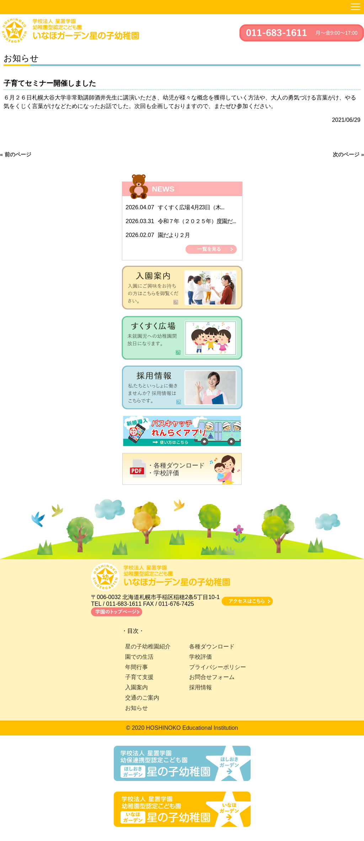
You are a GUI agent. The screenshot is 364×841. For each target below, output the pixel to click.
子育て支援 (139, 677)
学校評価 (200, 657)
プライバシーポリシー (217, 667)
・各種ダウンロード (176, 465)
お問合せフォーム (212, 677)
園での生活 (139, 657)
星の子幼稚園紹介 (148, 646)
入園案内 (136, 687)
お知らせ (136, 708)
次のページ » (348, 154)
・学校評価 (163, 472)
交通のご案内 (142, 698)
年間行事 (136, 667)
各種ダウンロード (212, 646)
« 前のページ (15, 154)
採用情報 (200, 687)
